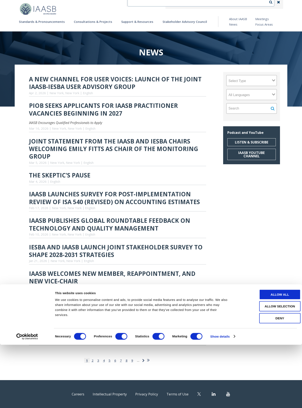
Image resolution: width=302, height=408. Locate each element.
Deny (267, 381)
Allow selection (267, 370)
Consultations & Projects (93, 22)
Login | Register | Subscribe (245, 4)
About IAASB (238, 19)
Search (273, 4)
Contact (193, 4)
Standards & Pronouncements (42, 22)
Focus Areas (264, 24)
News (233, 24)
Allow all (267, 358)
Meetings (262, 19)
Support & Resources (137, 22)
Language (212, 4)
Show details (220, 399)
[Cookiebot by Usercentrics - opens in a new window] (27, 400)
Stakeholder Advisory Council (185, 22)
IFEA (177, 4)
